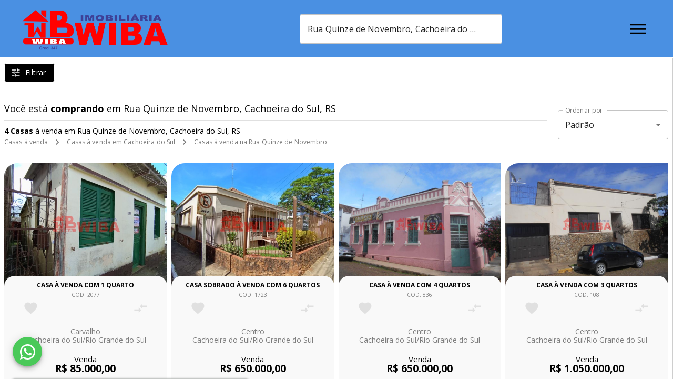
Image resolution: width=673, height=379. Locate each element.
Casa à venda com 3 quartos (586, 285)
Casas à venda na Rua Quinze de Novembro (260, 141)
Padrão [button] (579, 125)
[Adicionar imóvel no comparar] (140, 308)
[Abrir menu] (638, 29)
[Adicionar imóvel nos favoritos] (31, 308)
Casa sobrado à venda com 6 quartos (253, 285)
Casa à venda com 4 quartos (419, 285)
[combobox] (406, 29)
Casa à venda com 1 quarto (85, 285)
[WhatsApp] (27, 351)
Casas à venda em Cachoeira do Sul (121, 141)
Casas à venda (26, 141)
